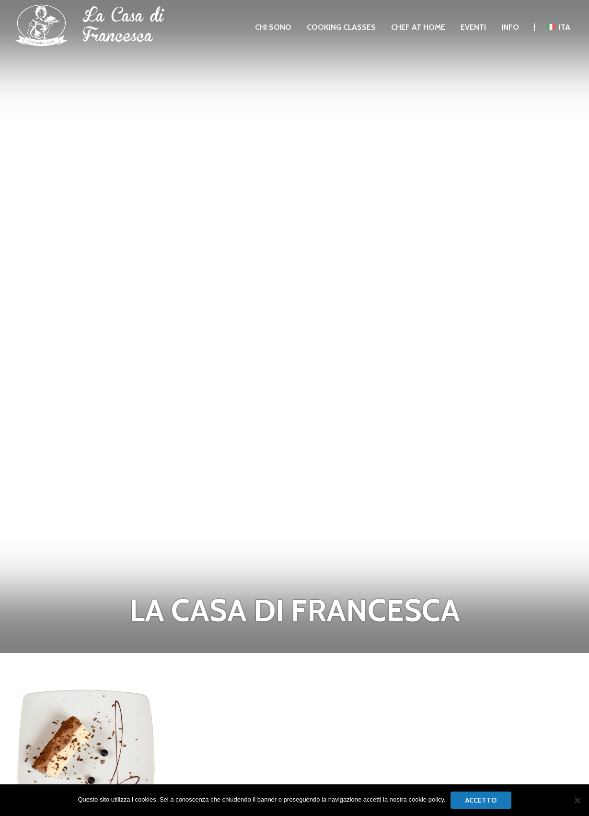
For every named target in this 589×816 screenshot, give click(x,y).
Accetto (481, 800)
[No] (577, 800)
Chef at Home (418, 27)
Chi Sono (273, 27)
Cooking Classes (341, 27)
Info (510, 27)
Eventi (473, 27)
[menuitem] (273, 27)
